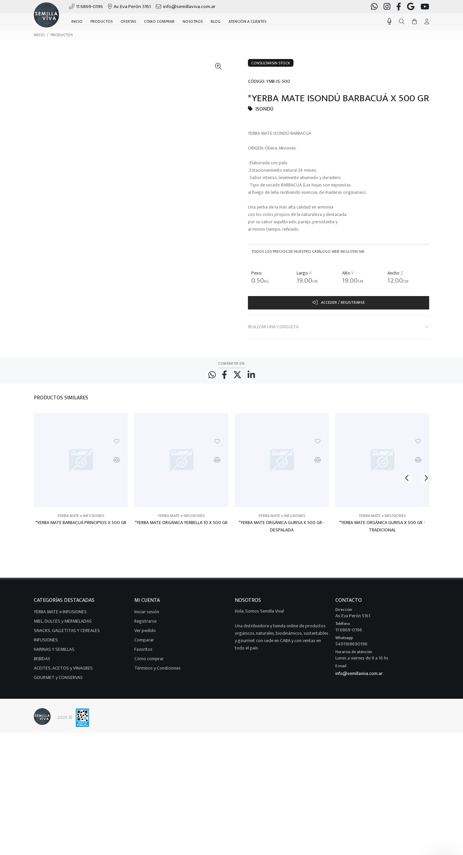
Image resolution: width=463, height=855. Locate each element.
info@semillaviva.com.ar (359, 677)
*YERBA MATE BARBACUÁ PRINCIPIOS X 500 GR (81, 526)
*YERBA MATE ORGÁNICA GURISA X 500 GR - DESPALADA (282, 529)
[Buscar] (402, 21)
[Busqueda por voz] (389, 21)
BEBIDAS (42, 662)
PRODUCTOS (62, 35)
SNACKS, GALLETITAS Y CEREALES (67, 634)
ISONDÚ (264, 109)
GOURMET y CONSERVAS (58, 681)
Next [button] (422, 400)
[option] (80, 482)
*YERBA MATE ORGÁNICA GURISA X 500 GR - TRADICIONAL (382, 529)
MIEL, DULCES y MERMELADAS (63, 624)
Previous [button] (407, 400)
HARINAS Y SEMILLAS (54, 653)
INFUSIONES (46, 643)
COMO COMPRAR (159, 21)
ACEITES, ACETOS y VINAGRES (63, 671)
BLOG (215, 21)
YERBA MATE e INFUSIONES (80, 519)
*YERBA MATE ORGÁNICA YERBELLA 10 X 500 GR (181, 526)
